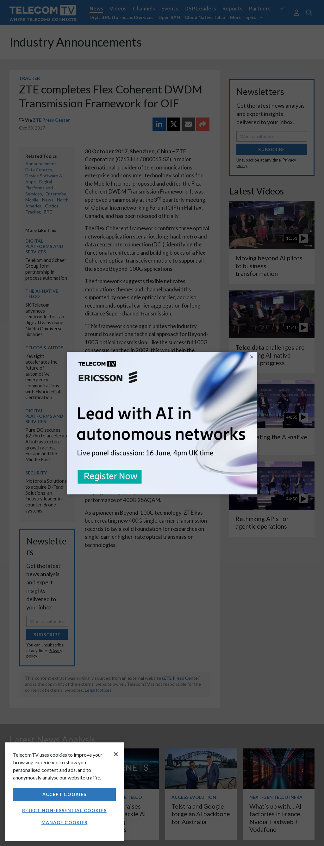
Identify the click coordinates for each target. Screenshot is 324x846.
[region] (64, 791)
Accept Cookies (64, 794)
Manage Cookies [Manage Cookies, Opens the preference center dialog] (64, 822)
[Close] (116, 754)
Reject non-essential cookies (64, 810)
